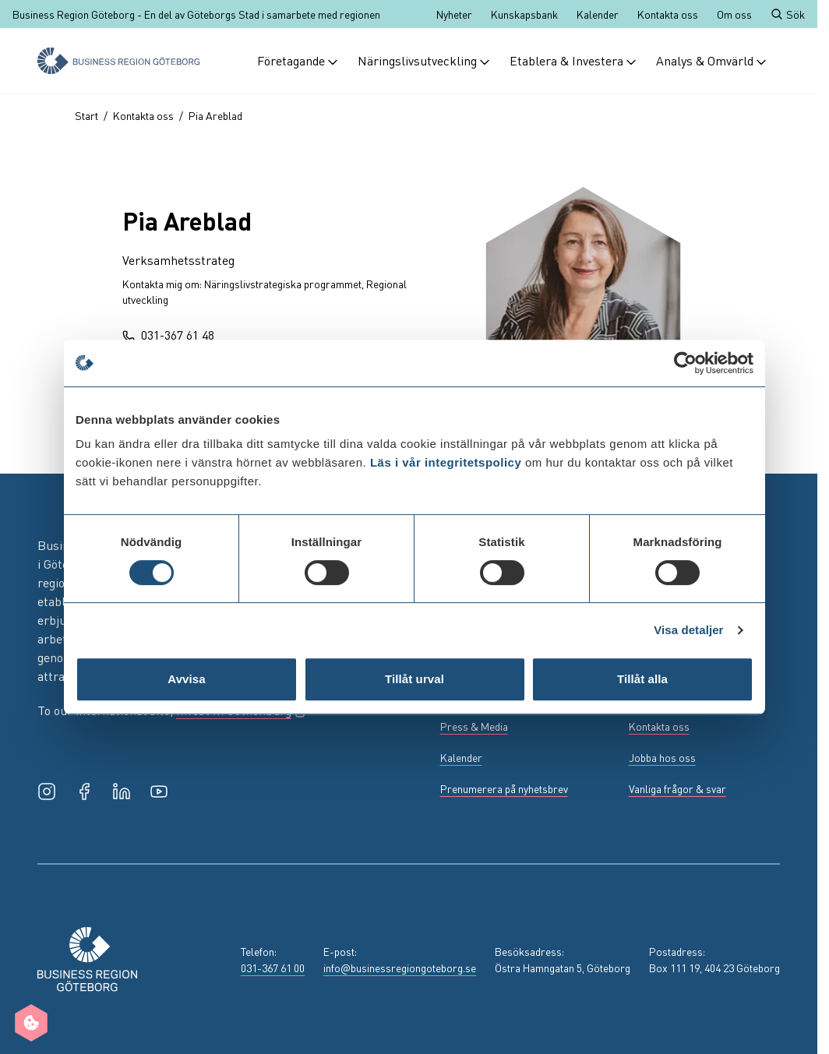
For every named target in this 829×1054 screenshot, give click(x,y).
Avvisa (186, 679)
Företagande (298, 60)
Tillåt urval (414, 679)
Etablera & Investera (573, 60)
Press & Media (474, 726)
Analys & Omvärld (711, 60)
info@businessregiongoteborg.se (399, 968)
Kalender (598, 14)
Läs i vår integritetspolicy (445, 462)
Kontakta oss (667, 14)
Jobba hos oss (662, 757)
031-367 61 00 (273, 968)
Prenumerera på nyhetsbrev (504, 788)
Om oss (734, 14)
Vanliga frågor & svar (677, 788)
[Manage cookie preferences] (31, 1023)
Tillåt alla (642, 679)
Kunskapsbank (524, 14)
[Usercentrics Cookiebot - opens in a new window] (685, 363)
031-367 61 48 (168, 334)
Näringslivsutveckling (424, 60)
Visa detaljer (688, 629)
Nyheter (454, 14)
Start (86, 115)
